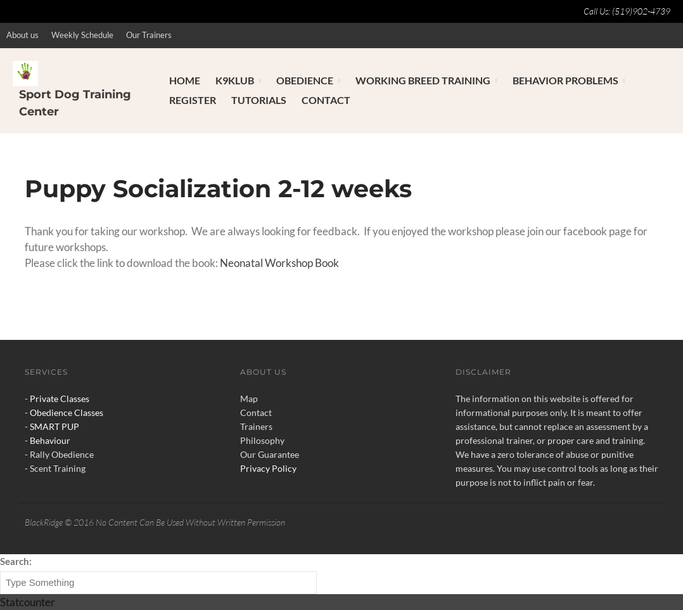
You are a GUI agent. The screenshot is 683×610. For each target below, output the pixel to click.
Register (192, 100)
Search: (16, 561)
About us (22, 35)
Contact (326, 100)
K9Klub (234, 80)
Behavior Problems (565, 80)
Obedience (304, 80)
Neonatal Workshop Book (279, 262)
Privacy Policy (268, 468)
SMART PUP (54, 426)
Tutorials (258, 100)
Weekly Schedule (82, 35)
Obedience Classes (66, 412)
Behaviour (50, 440)
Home (184, 80)
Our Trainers (149, 35)
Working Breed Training (422, 80)
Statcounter (27, 602)
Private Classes (59, 398)
